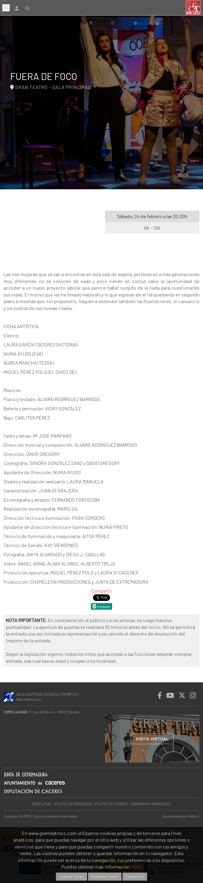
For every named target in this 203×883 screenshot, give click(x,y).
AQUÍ (135, 867)
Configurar (135, 876)
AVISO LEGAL (42, 804)
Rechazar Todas (105, 876)
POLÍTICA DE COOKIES (111, 804)
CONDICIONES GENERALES (151, 804)
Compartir (101, 591)
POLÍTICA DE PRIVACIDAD (73, 804)
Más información (29, 699)
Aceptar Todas (71, 876)
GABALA (193, 816)
